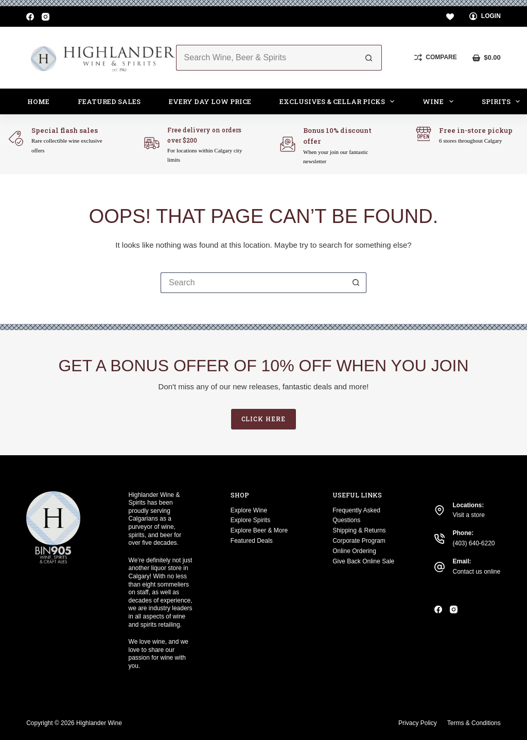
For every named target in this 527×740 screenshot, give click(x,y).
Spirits (503, 101)
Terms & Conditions (474, 723)
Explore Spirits (250, 520)
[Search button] (369, 58)
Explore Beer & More (259, 530)
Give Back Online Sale (363, 561)
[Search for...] (266, 58)
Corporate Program (358, 540)
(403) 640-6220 (473, 543)
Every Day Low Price (210, 101)
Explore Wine (249, 510)
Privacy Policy (417, 723)
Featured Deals (252, 540)
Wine (440, 101)
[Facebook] (30, 17)
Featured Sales (109, 101)
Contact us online (476, 571)
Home (38, 101)
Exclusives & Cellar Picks (339, 101)
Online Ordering (354, 551)
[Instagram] (45, 17)
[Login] (485, 16)
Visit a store (468, 515)
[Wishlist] (450, 17)
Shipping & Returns (358, 530)
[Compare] (435, 58)
